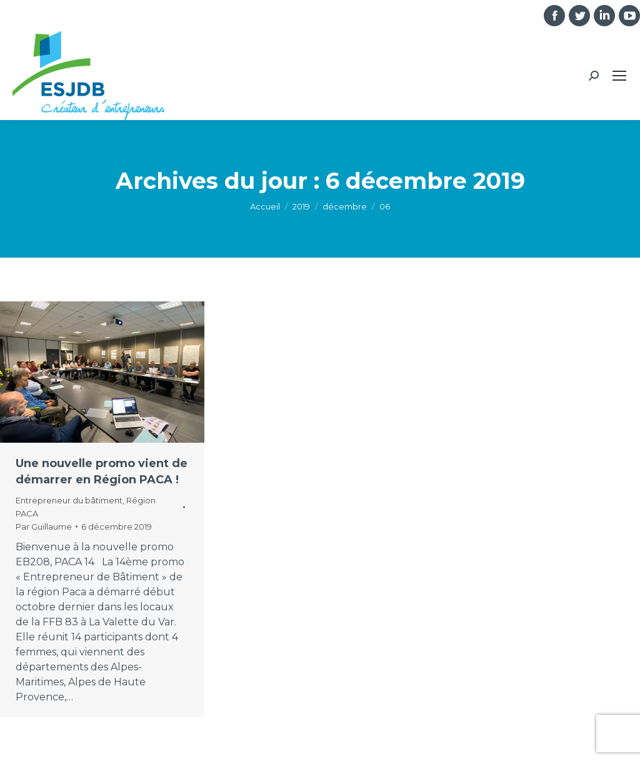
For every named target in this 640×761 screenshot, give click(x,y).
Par (44, 527)
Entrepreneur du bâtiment (69, 500)
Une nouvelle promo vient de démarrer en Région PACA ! (102, 471)
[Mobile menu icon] (619, 76)
